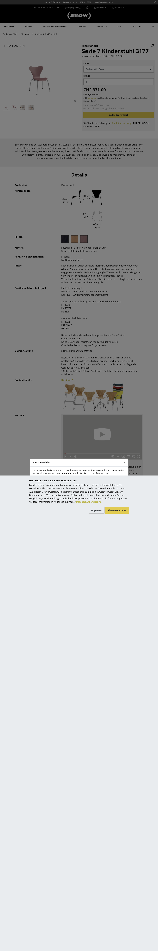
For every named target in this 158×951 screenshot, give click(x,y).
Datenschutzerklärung (88, 501)
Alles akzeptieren (117, 510)
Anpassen (96, 510)
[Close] (124, 462)
